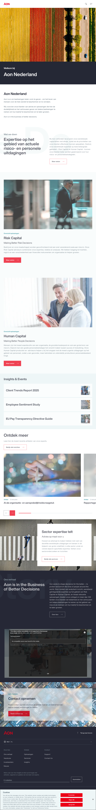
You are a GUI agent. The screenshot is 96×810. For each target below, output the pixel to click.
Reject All (71, 800)
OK (48, 674)
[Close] (93, 799)
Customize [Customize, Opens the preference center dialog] (71, 795)
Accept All (71, 805)
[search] (86, 4)
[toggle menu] (91, 4)
